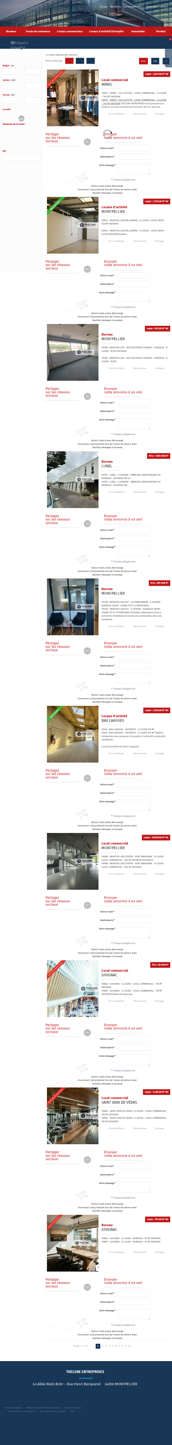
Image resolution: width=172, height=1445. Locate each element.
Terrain (9, 95)
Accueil (104, 7)
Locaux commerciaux (70, 31)
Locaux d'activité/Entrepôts (106, 31)
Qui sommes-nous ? (134, 7)
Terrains (161, 31)
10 (129, 1346)
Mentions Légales (13, 1408)
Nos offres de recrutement (53, 1411)
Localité (7, 109)
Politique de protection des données (43, 1408)
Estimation (152, 7)
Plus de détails (115, 114)
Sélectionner (136, 114)
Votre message (106, 165)
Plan (72, 1411)
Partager (154, 114)
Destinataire (106, 157)
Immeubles (138, 31)
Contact (164, 7)
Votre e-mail (106, 148)
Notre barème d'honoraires (22, 1411)
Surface (9, 80)
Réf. (4, 151)
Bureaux (11, 31)
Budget (6, 66)
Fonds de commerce (38, 31)
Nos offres (116, 7)
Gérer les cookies (72, 1408)
